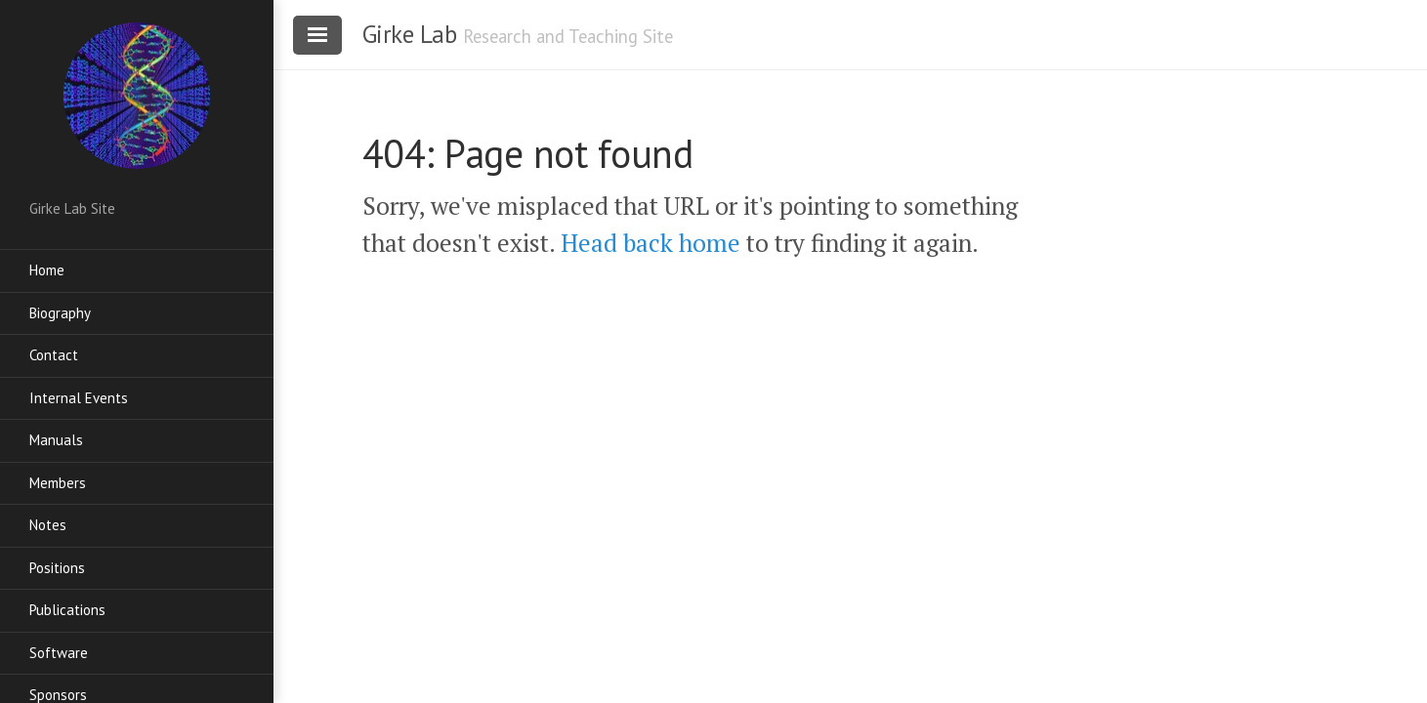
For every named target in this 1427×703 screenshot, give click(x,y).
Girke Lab (409, 34)
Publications (67, 609)
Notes (47, 525)
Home (46, 270)
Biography (60, 313)
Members (57, 483)
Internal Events (78, 398)
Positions (57, 567)
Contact (53, 355)
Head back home (650, 243)
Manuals (56, 440)
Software (58, 652)
